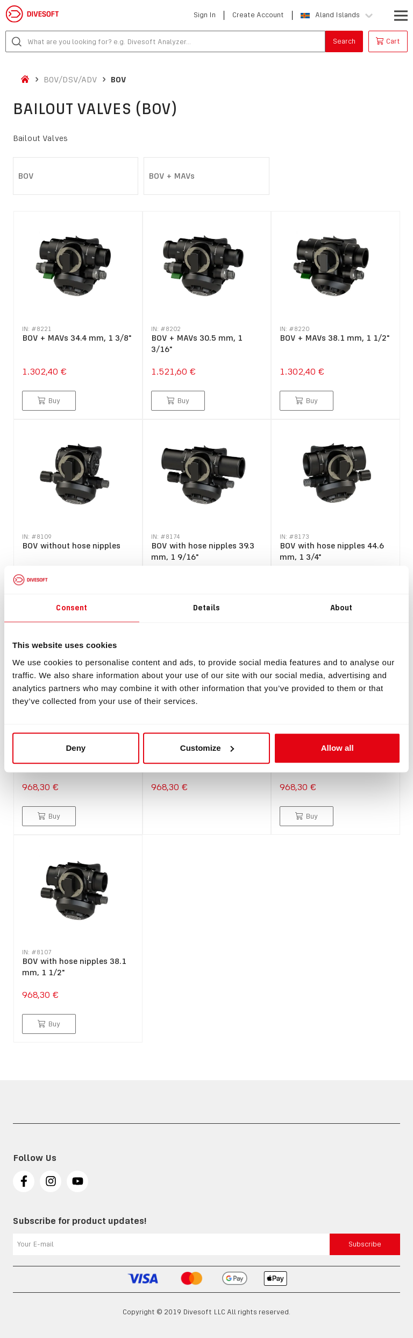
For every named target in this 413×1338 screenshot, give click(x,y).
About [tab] (341, 607)
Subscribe (364, 1244)
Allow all (337, 747)
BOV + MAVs (171, 175)
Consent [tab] (71, 607)
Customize (207, 747)
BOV (118, 79)
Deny (76, 747)
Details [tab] (206, 607)
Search (344, 41)
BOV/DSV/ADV (70, 79)
